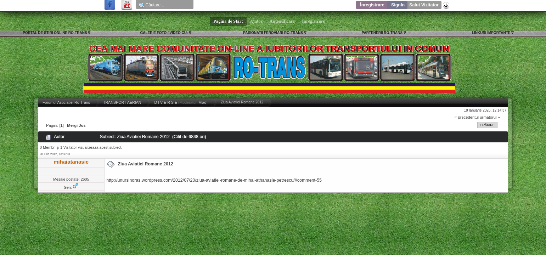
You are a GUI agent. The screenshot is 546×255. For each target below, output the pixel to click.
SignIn (398, 4)
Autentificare (282, 21)
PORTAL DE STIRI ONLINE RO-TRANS (55, 33)
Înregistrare (372, 4)
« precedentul (467, 117)
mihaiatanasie (71, 162)
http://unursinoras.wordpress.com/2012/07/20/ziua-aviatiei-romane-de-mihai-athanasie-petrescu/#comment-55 (214, 180)
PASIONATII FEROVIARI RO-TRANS (273, 33)
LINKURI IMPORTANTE (491, 33)
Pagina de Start (228, 21)
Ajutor (256, 21)
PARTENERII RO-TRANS (382, 33)
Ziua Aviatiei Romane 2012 (145, 164)
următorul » (490, 117)
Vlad (202, 102)
